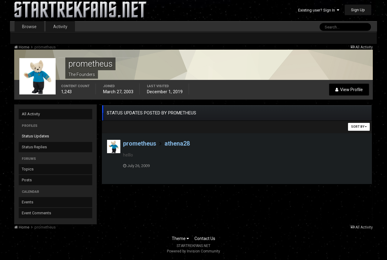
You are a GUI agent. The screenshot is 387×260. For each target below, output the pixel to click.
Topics (28, 169)
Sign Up (358, 10)
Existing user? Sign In (318, 10)
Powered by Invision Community (193, 251)
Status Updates (35, 136)
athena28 (177, 143)
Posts (27, 180)
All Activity (31, 114)
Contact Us (204, 238)
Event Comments (36, 213)
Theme (180, 238)
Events (27, 202)
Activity (60, 26)
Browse (29, 26)
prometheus (139, 143)
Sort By (359, 126)
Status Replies (34, 147)
